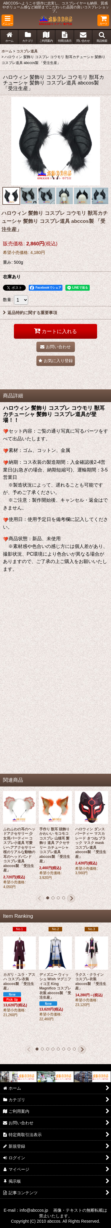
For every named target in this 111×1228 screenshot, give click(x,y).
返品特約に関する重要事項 (30, 312)
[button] (7, 20)
